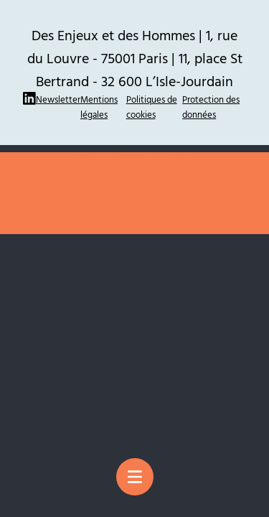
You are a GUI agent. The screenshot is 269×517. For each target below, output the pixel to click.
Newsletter (58, 99)
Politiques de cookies (151, 106)
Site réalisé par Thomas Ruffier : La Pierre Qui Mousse (134, 157)
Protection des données (211, 106)
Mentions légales (99, 106)
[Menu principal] (135, 476)
